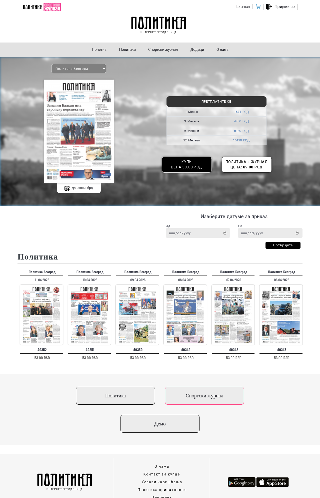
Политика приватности (162, 462)
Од (168, 226)
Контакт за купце (162, 446)
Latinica (243, 6)
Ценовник (162, 469)
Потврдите (283, 245)
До (240, 226)
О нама (162, 438)
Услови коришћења (162, 454)
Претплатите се (216, 101)
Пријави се (284, 6)
